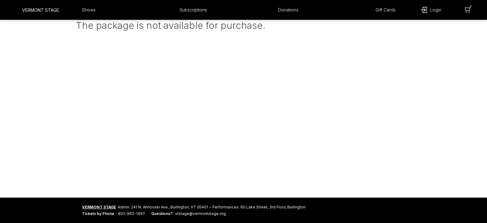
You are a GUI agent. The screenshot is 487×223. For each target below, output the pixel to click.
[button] (97, 10)
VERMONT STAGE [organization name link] (40, 10)
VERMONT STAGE (99, 207)
